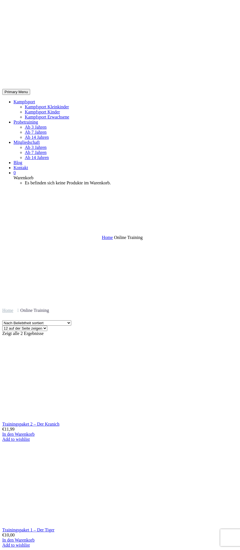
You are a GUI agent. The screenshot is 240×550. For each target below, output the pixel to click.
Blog (18, 162)
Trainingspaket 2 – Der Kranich (30, 424)
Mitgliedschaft (27, 142)
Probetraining (26, 122)
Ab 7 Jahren (35, 132)
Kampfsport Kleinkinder (47, 106)
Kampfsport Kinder (42, 111)
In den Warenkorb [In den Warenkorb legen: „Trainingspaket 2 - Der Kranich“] (18, 434)
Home (7, 310)
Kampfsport (24, 101)
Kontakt (21, 167)
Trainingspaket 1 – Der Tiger (28, 529)
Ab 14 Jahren (37, 137)
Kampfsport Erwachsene (47, 117)
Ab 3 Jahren (35, 127)
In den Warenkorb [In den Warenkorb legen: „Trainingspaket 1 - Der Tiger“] (18, 540)
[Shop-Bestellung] (36, 323)
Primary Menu (16, 92)
